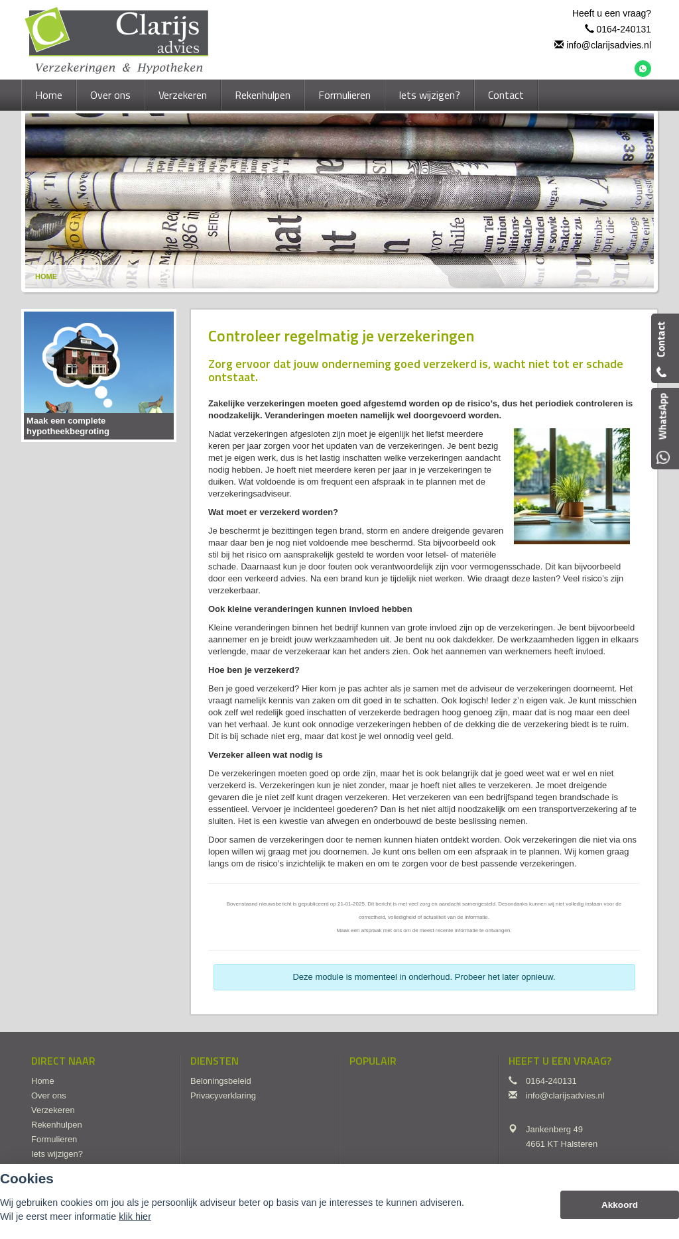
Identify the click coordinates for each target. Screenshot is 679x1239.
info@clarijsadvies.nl (608, 45)
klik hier (135, 1216)
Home (46, 276)
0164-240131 (623, 29)
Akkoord (619, 1205)
